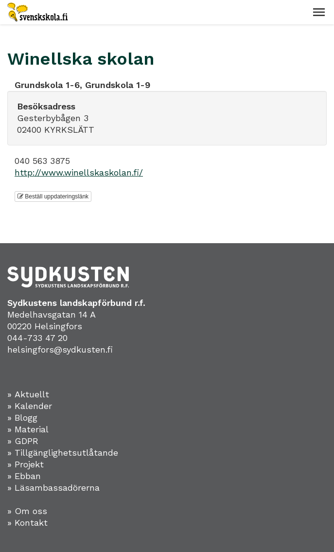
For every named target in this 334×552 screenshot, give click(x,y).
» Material (28, 429)
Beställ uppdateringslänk (53, 196)
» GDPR (22, 441)
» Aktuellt (28, 394)
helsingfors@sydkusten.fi (60, 349)
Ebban (28, 476)
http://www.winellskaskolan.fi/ (79, 172)
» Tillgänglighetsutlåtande (62, 452)
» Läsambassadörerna (53, 487)
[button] (319, 12)
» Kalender (29, 406)
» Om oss (27, 511)
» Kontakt (27, 522)
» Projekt (25, 464)
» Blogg (22, 417)
